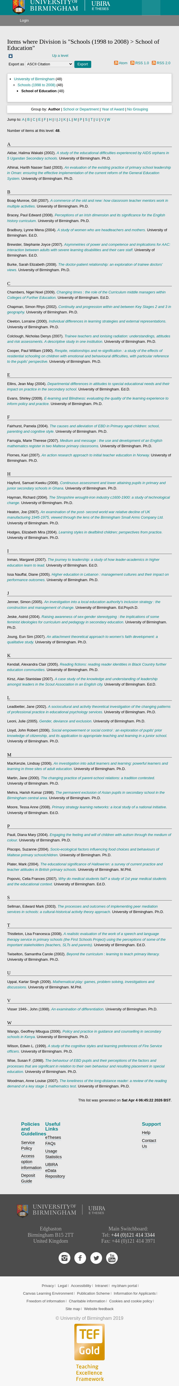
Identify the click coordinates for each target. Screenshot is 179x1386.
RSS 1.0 (142, 63)
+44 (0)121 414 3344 (133, 1235)
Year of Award (113, 109)
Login (24, 20)
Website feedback (99, 1309)
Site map (72, 1309)
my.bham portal (124, 1286)
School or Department (81, 109)
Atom (123, 63)
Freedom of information (46, 1301)
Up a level (60, 55)
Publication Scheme (93, 1293)
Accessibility (81, 1286)
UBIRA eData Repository (55, 1170)
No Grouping (137, 109)
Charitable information (87, 1301)
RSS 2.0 (163, 63)
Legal (62, 1286)
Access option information (31, 1162)
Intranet (101, 1286)
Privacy (48, 1286)
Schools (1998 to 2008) (36, 85)
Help (146, 1132)
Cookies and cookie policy (130, 1301)
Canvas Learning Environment (48, 1293)
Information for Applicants (135, 1293)
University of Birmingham (34, 79)
